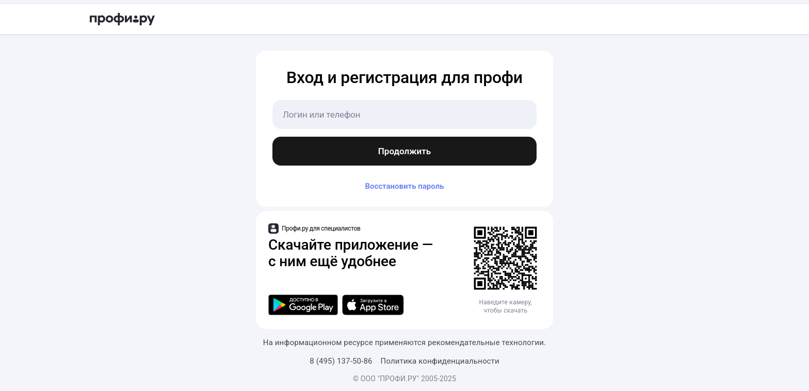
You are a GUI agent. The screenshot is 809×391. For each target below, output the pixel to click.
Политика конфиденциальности (440, 361)
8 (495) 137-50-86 (341, 361)
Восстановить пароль (404, 186)
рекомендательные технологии (486, 342)
